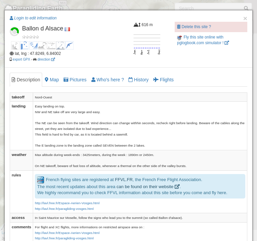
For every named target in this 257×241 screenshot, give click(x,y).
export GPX (21, 59)
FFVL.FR (124, 179)
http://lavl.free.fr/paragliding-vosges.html (64, 209)
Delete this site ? (194, 26)
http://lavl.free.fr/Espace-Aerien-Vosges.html (67, 203)
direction (46, 59)
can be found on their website (147, 186)
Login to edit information (33, 18)
